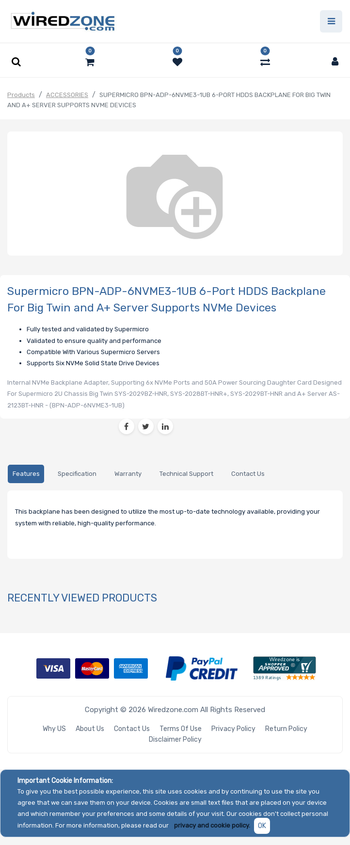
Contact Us (132, 729)
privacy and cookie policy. (212, 825)
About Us (90, 729)
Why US (54, 729)
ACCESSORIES (67, 94)
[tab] (26, 474)
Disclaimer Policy (175, 739)
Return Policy (286, 729)
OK (262, 826)
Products (21, 94)
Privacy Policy (233, 729)
